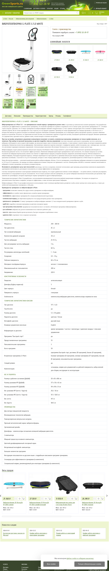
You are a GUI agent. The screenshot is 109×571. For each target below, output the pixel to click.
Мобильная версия (101, 3)
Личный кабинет (101, 8)
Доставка (8, 116)
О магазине (25, 567)
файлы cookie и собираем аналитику (80, 558)
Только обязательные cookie (89, 564)
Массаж (11, 19)
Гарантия (50, 8)
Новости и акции (9, 525)
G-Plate (5, 19)
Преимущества (28, 116)
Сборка (5, 569)
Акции (56, 8)
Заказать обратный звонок (58, 4)
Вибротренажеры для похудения (25, 19)
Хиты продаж (7, 470)
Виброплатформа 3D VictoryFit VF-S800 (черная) (92, 504)
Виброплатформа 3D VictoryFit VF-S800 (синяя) (13, 504)
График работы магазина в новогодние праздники (38, 534)
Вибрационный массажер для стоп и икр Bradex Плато (65, 504)
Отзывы (62, 8)
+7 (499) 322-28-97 (82, 32)
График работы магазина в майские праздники (91, 534)
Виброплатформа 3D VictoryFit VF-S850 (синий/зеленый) (39, 504)
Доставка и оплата (39, 8)
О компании (28, 8)
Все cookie (51, 564)
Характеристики (40, 116)
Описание (17, 116)
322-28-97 (39, 4)
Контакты (69, 8)
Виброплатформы (42, 19)
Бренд (51, 116)
